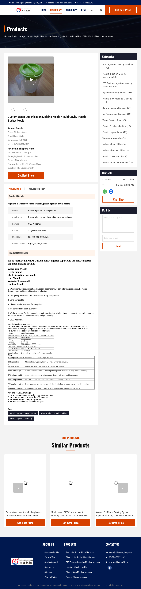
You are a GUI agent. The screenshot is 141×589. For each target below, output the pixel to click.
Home (43, 10)
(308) (117, 92)
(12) (116, 114)
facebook (110, 568)
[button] (18, 488)
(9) (114, 156)
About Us (71, 10)
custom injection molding (21, 418)
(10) (114, 120)
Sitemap (48, 572)
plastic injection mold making (54, 413)
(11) (117, 162)
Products (56, 10)
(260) (117, 85)
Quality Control (51, 562)
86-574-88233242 (84, 3)
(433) (114, 76)
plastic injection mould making (23, 413)
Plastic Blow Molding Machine (79, 572)
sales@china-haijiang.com (58, 3)
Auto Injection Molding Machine (79, 552)
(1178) (117, 66)
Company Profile (51, 552)
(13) (114, 132)
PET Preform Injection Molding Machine (83, 562)
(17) (116, 126)
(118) (117, 100)
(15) (114, 138)
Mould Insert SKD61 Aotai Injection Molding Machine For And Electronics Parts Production (69, 514)
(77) (116, 108)
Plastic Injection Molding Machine (80, 557)
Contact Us (49, 567)
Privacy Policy (50, 577)
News (83, 10)
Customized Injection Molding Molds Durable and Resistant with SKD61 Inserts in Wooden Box (23, 514)
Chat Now (118, 199)
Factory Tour (49, 557)
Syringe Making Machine (76, 577)
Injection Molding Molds (32, 36)
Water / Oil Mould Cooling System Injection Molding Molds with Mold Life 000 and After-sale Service (115, 514)
